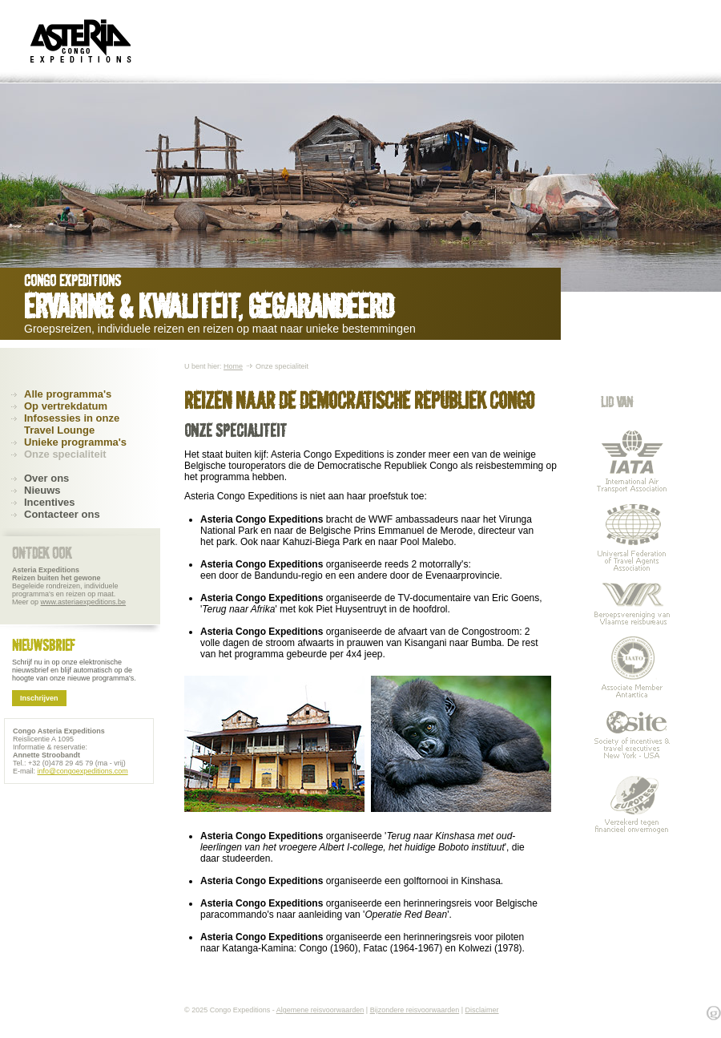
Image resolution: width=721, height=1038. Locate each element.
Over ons (46, 478)
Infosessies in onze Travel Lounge (71, 424)
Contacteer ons (62, 514)
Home (233, 366)
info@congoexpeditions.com (83, 771)
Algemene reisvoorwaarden (320, 1010)
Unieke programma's (75, 442)
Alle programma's (67, 394)
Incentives (49, 502)
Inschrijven (39, 698)
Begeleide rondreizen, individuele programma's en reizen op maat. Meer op (69, 586)
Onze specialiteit (65, 454)
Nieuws (42, 490)
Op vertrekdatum (65, 406)
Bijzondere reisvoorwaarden (415, 1010)
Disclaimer (482, 1010)
